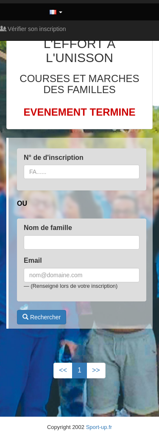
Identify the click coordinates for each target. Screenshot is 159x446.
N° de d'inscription (54, 157)
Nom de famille (48, 227)
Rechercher (41, 317)
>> (96, 370)
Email (33, 260)
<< (63, 370)
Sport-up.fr (99, 427)
